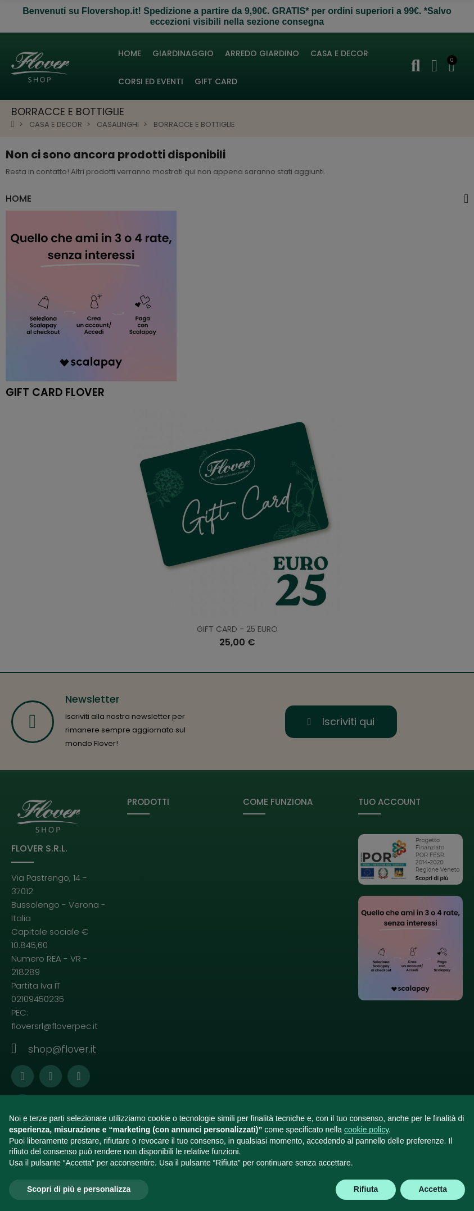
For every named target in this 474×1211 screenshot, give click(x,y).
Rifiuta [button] (366, 1189)
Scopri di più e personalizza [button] (78, 1189)
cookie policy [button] (366, 1129)
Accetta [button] (432, 1189)
